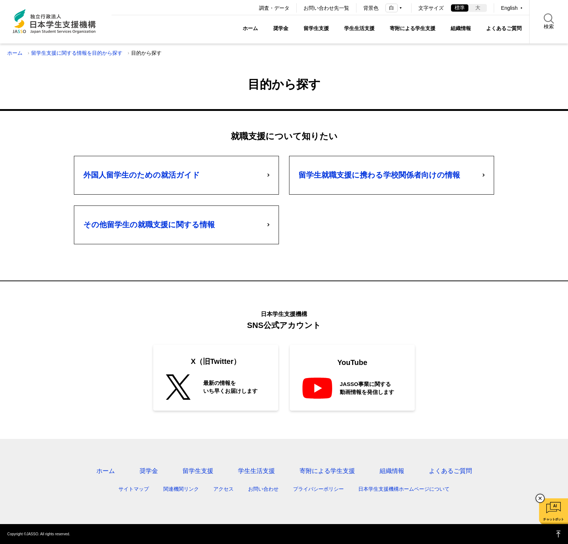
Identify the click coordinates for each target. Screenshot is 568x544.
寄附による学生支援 (412, 28)
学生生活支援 (359, 28)
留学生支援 (316, 28)
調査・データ (274, 8)
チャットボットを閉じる (540, 498)
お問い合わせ (263, 489)
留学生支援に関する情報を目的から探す (76, 53)
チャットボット (553, 519)
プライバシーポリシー (318, 489)
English (509, 8)
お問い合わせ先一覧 (326, 8)
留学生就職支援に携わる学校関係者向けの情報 (379, 175)
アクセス (223, 489)
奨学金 (280, 28)
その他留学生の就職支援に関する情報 (149, 224)
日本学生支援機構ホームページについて (404, 489)
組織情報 (461, 28)
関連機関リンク (181, 489)
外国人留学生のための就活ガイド (141, 175)
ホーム (250, 28)
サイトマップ (133, 489)
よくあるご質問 (504, 28)
